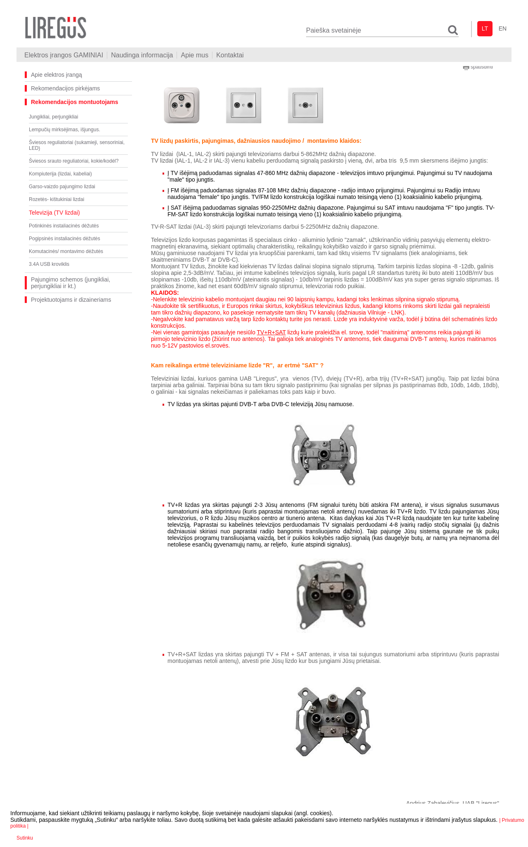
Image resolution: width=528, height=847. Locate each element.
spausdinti (478, 67)
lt (485, 28)
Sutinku (24, 838)
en (503, 28)
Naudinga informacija (142, 55)
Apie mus (194, 55)
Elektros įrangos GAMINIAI (63, 55)
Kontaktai (230, 55)
